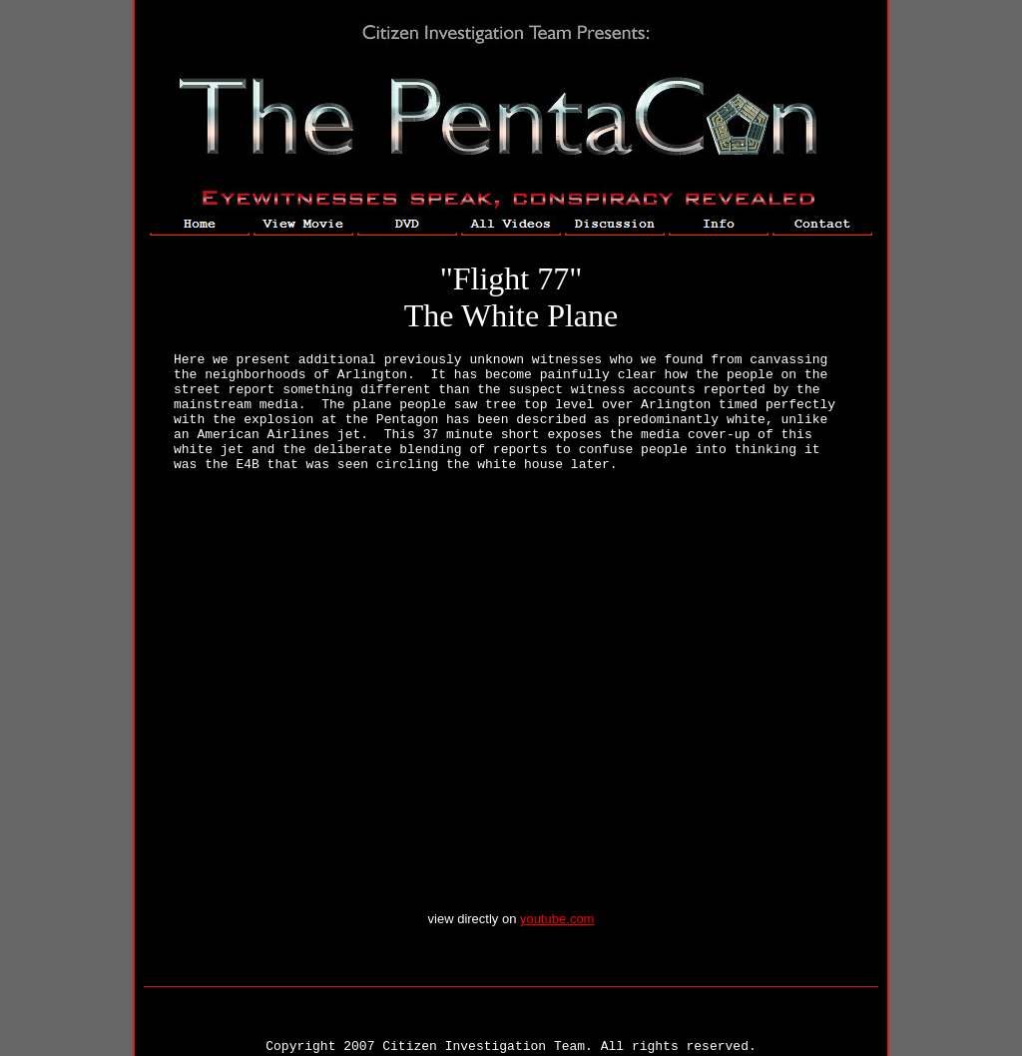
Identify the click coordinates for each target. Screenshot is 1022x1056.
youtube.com (557, 918)
